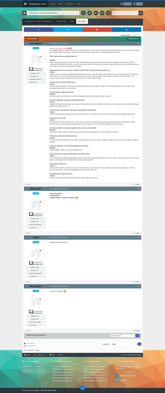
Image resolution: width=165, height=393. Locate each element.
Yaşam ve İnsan (61, 21)
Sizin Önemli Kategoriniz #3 (63, 372)
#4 (138, 286)
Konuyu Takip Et (30, 345)
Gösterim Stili (133, 38)
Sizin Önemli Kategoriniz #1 (63, 366)
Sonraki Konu (41, 335)
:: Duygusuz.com (35, 3)
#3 (138, 237)
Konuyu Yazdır (30, 343)
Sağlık (72, 21)
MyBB (36, 390)
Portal (53, 4)
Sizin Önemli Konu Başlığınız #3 (96, 372)
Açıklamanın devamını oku (34, 371)
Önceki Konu (31, 335)
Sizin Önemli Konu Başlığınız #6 (96, 381)
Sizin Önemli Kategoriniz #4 (63, 375)
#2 (138, 189)
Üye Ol (139, 4)
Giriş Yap (127, 4)
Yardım (78, 4)
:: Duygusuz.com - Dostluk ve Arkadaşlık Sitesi (38, 21)
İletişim (27, 355)
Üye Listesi (69, 4)
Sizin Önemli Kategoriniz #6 (63, 381)
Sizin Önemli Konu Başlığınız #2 (96, 369)
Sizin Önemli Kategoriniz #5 (63, 378)
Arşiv (52, 355)
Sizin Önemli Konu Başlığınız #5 (96, 378)
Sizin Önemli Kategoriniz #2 (63, 369)
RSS (60, 355)
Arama (61, 4)
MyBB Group (52, 390)
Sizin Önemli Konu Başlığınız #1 (96, 366)
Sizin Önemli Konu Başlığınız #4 (96, 375)
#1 (138, 43)
